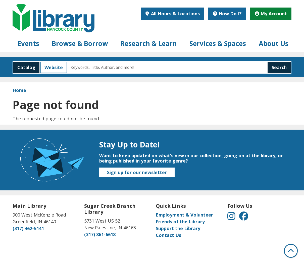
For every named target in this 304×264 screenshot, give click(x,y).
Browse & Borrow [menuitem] (80, 43)
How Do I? (227, 14)
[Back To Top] (291, 251)
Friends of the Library (180, 222)
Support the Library (178, 228)
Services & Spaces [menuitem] (217, 43)
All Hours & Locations (175, 14)
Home (19, 90)
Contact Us (168, 235)
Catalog (24, 67)
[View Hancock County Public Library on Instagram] (232, 218)
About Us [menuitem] (273, 43)
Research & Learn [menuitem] (148, 43)
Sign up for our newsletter (137, 172)
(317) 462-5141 (28, 228)
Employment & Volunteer (184, 215)
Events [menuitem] (28, 43)
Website (51, 67)
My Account (271, 14)
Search (279, 67)
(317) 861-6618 (100, 234)
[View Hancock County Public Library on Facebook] (243, 218)
